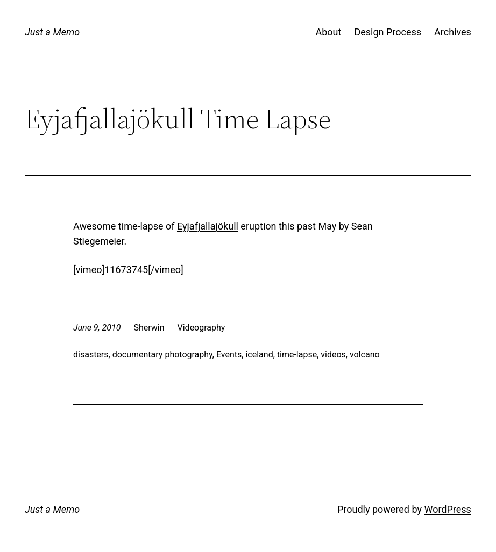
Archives (452, 32)
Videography (201, 327)
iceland (259, 354)
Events (229, 354)
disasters (91, 354)
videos (333, 354)
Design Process (387, 32)
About (329, 32)
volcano (365, 354)
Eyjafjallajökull (207, 226)
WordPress (447, 509)
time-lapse (297, 354)
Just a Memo (52, 32)
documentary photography (162, 354)
